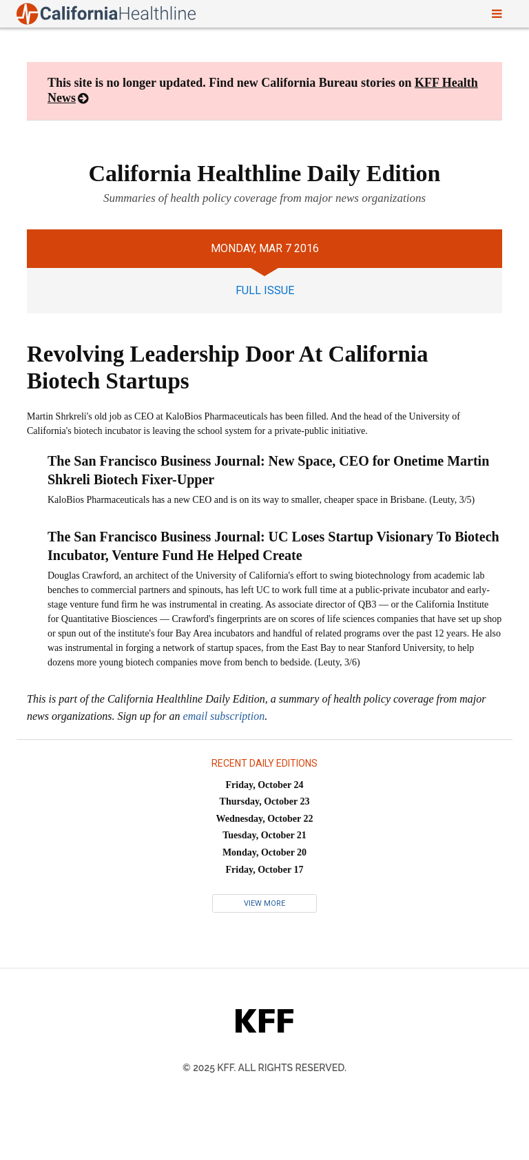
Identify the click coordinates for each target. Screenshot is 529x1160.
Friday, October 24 (265, 785)
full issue (265, 290)
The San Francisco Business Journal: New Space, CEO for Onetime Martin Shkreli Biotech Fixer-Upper (268, 470)
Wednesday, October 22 (264, 819)
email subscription (224, 716)
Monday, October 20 (264, 852)
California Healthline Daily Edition (265, 173)
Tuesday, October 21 (264, 835)
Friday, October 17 (265, 869)
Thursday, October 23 (265, 801)
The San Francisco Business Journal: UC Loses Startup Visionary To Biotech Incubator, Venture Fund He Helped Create (273, 546)
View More (264, 903)
